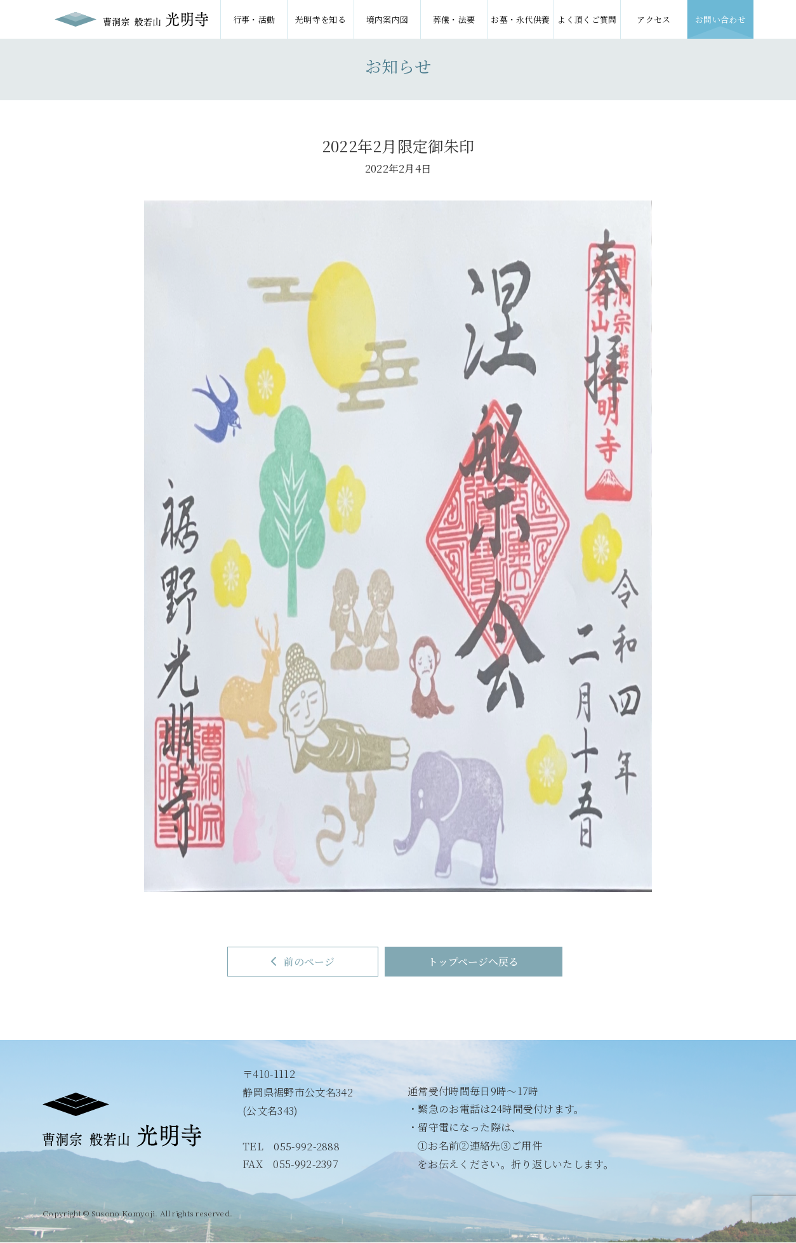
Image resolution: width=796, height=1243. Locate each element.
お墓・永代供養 (520, 19)
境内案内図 (387, 19)
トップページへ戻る (475, 961)
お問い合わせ (720, 19)
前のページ (301, 961)
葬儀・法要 (454, 19)
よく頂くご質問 (586, 19)
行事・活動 (254, 19)
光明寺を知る (320, 19)
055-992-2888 (307, 1146)
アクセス (653, 19)
